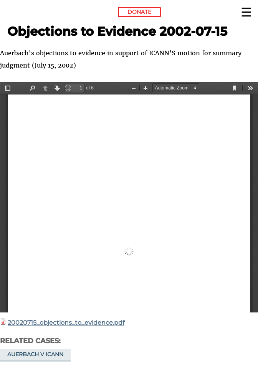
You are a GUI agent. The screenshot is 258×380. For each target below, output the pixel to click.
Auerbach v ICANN (35, 354)
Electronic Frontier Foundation (28, 13)
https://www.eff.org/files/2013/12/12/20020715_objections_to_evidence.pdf (129, 197)
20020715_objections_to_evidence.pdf (66, 322)
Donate (139, 12)
